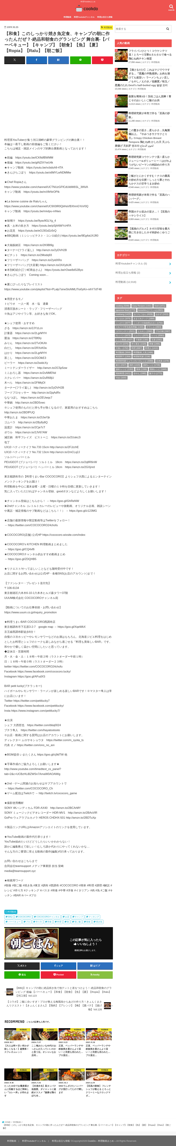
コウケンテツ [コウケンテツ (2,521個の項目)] (125, 328)
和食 (49, 921)
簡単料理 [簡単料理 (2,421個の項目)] (123, 370)
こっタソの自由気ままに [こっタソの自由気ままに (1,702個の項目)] (148, 319)
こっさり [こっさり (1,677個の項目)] (123, 319)
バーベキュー (14, 921)
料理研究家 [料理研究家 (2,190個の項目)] (142, 353)
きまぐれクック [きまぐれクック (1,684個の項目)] (144, 315)
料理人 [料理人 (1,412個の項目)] (151, 345)
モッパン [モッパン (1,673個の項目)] (123, 332)
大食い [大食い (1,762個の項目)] (122, 345)
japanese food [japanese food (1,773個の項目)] (125, 307)
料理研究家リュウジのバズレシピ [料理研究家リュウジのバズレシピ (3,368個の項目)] (134, 357)
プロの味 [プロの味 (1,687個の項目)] (163, 328)
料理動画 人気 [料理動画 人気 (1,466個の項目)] (143, 349)
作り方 (39, 921)
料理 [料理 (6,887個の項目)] (136, 345)
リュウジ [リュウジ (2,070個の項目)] (141, 332)
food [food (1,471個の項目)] (160, 302)
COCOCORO (24, 916)
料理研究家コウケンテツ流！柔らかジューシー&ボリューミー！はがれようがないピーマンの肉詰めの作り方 (150, 159)
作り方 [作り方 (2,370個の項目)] (122, 340)
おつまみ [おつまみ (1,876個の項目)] (123, 315)
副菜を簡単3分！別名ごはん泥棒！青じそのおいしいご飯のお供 (150, 97)
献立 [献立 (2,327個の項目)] (121, 361)
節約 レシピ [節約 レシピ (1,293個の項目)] (124, 366)
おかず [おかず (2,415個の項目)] (162, 311)
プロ (28, 921)
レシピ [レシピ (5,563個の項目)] (157, 332)
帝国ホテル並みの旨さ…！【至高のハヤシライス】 (149, 211)
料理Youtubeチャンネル (84, 17)
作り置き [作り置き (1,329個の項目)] (138, 340)
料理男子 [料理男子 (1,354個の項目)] (123, 353)
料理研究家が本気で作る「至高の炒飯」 (149, 114)
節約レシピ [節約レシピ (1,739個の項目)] (151, 361)
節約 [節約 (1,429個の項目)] (134, 361)
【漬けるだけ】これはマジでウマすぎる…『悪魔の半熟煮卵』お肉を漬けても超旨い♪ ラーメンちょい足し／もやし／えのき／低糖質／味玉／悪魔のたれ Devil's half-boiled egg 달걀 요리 (142, 77)
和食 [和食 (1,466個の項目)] (154, 340)
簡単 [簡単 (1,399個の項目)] (141, 366)
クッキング (94, 916)
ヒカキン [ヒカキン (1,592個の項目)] (145, 328)
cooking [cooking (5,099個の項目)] (122, 302)
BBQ (10, 916)
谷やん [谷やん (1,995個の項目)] (140, 370)
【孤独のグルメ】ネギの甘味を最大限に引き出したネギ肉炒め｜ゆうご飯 (149, 230)
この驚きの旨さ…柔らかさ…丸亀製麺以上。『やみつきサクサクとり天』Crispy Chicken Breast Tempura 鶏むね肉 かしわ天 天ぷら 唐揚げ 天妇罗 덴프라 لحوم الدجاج (142, 137)
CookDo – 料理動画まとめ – (101, 1140)
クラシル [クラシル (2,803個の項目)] (154, 323)
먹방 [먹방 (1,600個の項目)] (121, 374)
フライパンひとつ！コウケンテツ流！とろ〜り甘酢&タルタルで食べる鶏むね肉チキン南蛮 (150, 54)
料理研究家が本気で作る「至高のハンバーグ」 (149, 194)
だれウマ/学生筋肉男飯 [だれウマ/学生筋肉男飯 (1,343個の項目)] (130, 323)
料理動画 (67, 17)
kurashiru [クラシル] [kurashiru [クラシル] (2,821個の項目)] (150, 307)
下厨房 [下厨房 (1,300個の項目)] (142, 336)
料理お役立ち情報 (104, 17)
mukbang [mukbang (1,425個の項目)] (123, 311)
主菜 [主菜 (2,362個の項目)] (156, 336)
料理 (59, 921)
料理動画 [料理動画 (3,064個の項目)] (123, 349)
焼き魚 (99, 921)
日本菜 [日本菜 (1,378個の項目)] (162, 357)
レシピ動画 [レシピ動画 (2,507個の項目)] (124, 336)
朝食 (88, 921)
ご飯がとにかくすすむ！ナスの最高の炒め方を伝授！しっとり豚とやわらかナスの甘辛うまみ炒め (149, 177)
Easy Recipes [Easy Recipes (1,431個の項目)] (142, 302)
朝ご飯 (78, 921)
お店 (67, 916)
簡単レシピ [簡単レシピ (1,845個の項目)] (158, 366)
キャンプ (79, 916)
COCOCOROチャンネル (47, 916)
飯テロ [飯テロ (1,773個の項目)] (155, 370)
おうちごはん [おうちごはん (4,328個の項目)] (143, 311)
